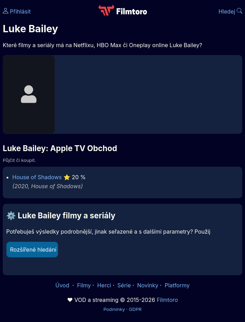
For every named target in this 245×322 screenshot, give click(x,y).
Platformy (177, 285)
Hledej (230, 11)
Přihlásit (17, 11)
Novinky (147, 285)
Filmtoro (167, 299)
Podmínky (114, 309)
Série (124, 285)
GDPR (135, 309)
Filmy (84, 285)
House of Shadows (37, 177)
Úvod (63, 285)
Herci (104, 285)
